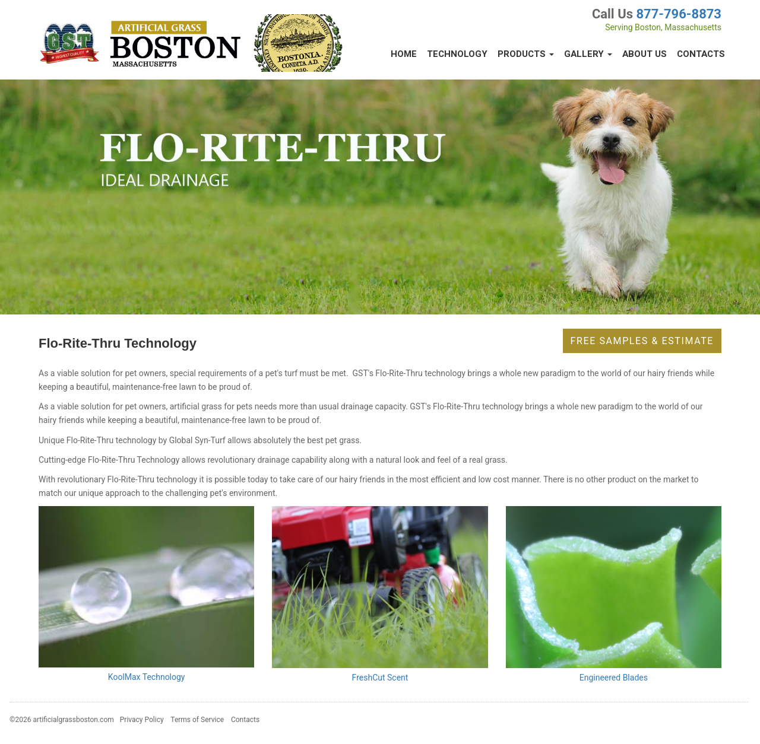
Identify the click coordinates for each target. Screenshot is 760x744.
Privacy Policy (142, 720)
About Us (644, 54)
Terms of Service (197, 720)
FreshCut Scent (380, 677)
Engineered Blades (614, 677)
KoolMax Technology (146, 677)
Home (404, 54)
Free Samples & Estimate (642, 340)
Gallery (588, 54)
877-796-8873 (678, 14)
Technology (457, 54)
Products (526, 54)
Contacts (701, 54)
